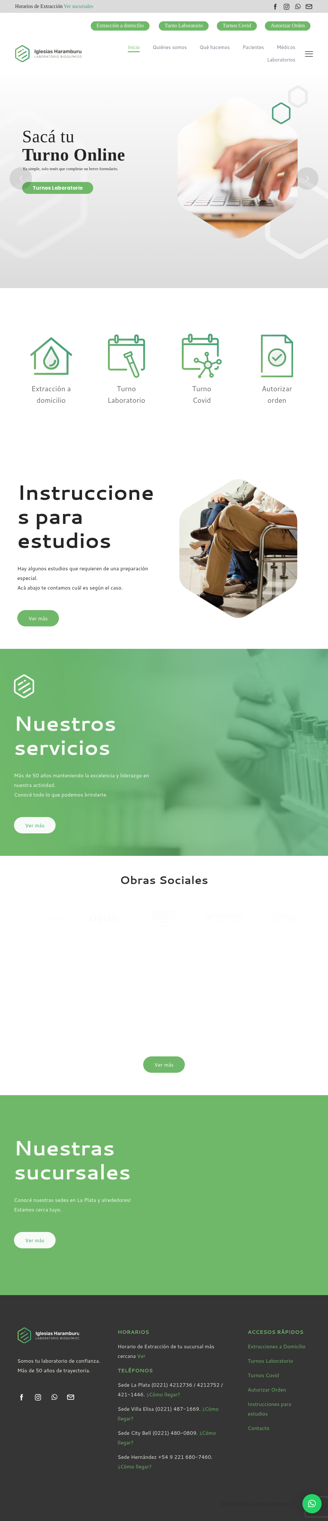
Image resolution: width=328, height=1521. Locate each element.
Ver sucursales (78, 6)
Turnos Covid (263, 1375)
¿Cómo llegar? (163, 1394)
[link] (21, 1397)
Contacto (258, 1428)
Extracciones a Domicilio (276, 1346)
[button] (312, 1503)
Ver (141, 1356)
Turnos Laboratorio (58, 188)
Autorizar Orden (267, 1389)
